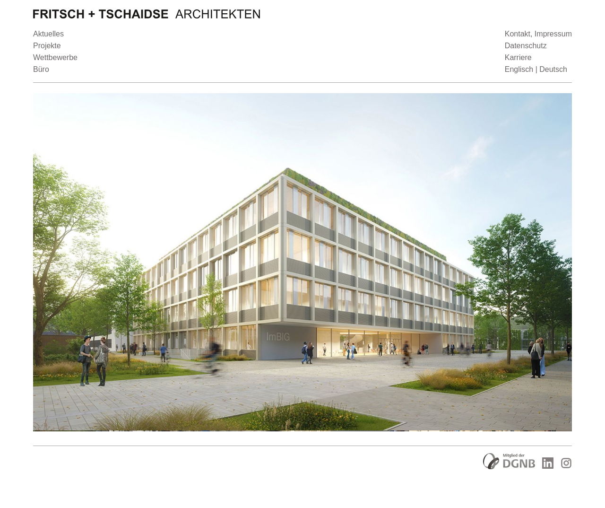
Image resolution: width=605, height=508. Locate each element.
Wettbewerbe (55, 57)
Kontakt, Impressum (538, 34)
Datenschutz (526, 46)
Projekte (47, 46)
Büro (41, 69)
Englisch (519, 69)
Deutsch (553, 69)
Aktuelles (48, 34)
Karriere (518, 57)
